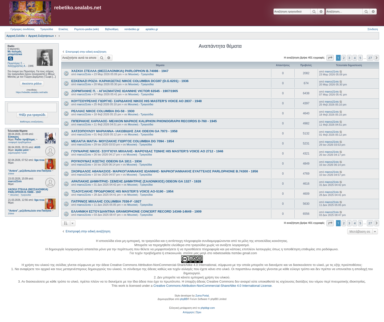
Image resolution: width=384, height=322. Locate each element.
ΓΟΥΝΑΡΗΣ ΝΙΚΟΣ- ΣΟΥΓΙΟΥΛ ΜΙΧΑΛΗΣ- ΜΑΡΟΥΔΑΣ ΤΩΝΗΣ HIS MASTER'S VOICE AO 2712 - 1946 (147, 151)
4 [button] (355, 58)
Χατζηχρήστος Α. (17, 66)
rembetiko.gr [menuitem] (131, 29)
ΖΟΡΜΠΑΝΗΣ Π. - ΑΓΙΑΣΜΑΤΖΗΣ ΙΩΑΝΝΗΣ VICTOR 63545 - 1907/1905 (124, 91)
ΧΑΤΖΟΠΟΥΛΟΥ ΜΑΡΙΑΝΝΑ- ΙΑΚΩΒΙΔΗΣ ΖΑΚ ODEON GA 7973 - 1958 (124, 131)
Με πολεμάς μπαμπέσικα (15, 53)
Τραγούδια (46, 29)
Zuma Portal (202, 295)
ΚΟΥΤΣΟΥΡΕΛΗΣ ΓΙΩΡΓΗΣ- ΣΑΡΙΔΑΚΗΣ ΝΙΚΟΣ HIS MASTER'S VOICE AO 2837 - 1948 (136, 101)
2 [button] (344, 58)
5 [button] (360, 58)
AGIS (37, 147)
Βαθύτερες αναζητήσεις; (31, 121)
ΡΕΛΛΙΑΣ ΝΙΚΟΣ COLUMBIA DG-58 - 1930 (102, 111)
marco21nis (15, 181)
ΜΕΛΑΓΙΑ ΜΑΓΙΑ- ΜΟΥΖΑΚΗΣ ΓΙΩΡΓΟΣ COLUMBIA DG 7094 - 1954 (122, 141)
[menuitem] (188, 312)
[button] (330, 58)
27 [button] (370, 58)
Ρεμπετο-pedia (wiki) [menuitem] (86, 29)
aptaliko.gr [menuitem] (151, 29)
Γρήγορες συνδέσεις (23, 29)
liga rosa (39, 160)
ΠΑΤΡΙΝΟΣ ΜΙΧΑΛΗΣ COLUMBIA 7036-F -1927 (106, 201)
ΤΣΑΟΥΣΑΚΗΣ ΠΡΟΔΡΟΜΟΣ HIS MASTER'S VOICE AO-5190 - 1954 (122, 191)
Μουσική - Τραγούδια (141, 74)
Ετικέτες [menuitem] (63, 29)
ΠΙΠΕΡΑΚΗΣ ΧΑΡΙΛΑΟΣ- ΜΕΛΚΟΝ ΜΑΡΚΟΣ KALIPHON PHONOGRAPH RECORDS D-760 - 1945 (144, 121)
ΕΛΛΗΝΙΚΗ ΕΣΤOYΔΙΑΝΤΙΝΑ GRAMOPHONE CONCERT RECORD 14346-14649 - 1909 (136, 211)
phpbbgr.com (208, 308)
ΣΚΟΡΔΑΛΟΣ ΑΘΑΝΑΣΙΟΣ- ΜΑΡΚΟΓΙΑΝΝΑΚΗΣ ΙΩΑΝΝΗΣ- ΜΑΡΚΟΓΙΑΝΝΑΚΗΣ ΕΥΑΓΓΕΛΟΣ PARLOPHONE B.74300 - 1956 (164, 171)
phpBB (183, 299)
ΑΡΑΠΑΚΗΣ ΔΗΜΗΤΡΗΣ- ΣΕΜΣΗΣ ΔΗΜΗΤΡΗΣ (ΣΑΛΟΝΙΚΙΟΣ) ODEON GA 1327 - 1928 (136, 181)
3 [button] (349, 58)
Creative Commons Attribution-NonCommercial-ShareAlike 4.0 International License (212, 285)
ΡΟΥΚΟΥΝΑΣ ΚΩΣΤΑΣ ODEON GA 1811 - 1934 (106, 161)
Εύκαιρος (13, 136)
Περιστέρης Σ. (15, 63)
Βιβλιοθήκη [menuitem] (111, 29)
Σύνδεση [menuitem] (373, 29)
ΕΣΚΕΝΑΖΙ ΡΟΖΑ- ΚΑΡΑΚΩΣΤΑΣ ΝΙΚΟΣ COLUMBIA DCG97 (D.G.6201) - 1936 (130, 81)
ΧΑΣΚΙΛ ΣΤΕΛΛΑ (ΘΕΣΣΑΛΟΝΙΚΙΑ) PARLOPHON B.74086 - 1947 (119, 71)
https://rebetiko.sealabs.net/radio (32, 92)
